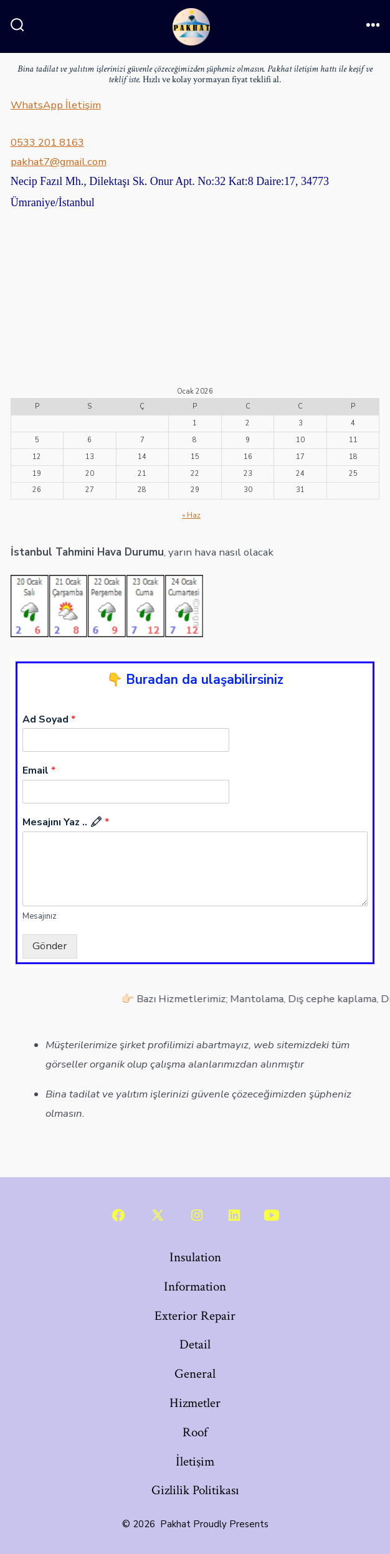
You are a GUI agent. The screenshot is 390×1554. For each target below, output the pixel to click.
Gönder (49, 946)
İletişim (195, 1461)
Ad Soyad (48, 719)
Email (38, 770)
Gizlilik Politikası (195, 1490)
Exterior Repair (195, 1315)
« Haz (191, 515)
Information (195, 1286)
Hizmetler (195, 1403)
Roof (195, 1432)
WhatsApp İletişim (56, 105)
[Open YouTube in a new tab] (271, 1215)
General (195, 1373)
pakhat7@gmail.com (59, 161)
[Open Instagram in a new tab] (196, 1215)
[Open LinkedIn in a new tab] (234, 1215)
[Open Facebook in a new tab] (118, 1215)
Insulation (195, 1257)
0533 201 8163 (47, 142)
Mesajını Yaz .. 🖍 (65, 822)
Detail (195, 1344)
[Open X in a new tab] (157, 1215)
